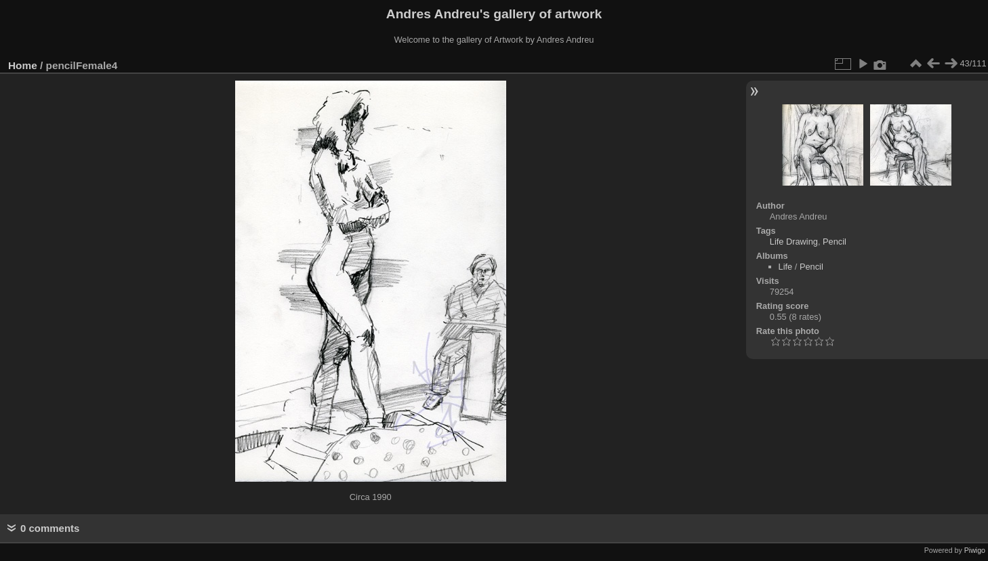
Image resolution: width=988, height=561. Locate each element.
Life (786, 267)
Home (22, 65)
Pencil (834, 241)
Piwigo (974, 550)
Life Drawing (794, 241)
